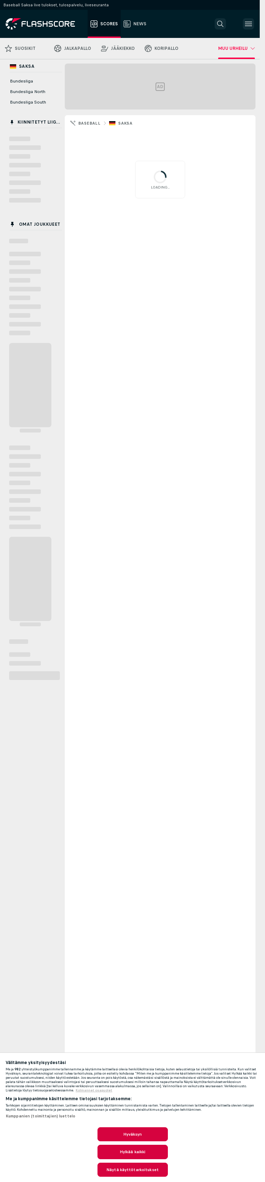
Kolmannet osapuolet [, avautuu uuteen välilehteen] (94, 1090)
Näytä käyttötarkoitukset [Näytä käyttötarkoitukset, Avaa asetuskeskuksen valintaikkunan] (132, 1169)
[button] (220, 23)
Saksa (125, 123)
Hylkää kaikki (133, 1151)
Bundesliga (21, 81)
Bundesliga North (27, 91)
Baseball (89, 123)
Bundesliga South (28, 102)
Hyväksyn (132, 1134)
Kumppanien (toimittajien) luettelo (40, 1116)
